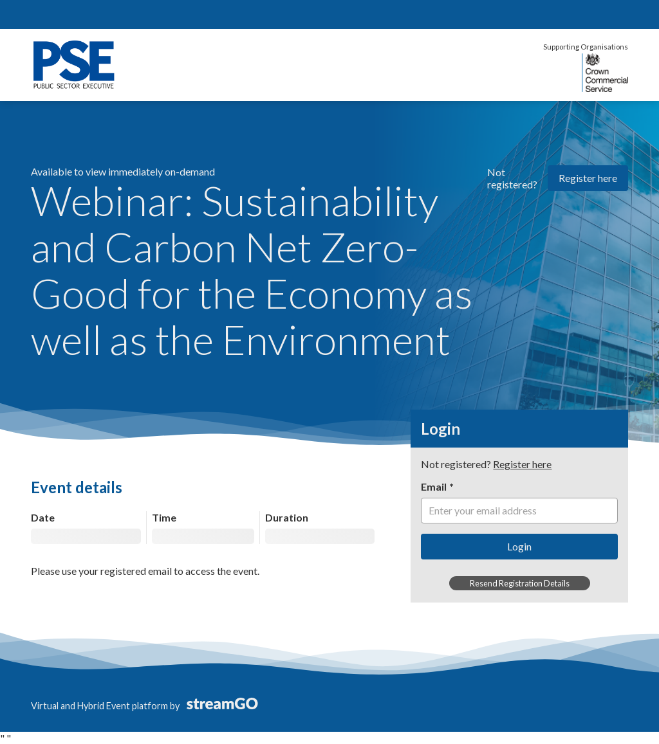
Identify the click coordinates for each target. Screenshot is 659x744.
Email (434, 486)
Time (164, 517)
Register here (588, 178)
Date (43, 517)
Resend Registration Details (520, 583)
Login (519, 546)
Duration (286, 517)
